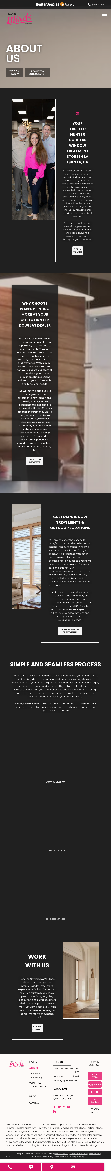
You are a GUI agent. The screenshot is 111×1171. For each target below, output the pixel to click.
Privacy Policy (61, 1153)
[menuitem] (38, 1062)
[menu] (104, 14)
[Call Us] (10, 1167)
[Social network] (59, 1107)
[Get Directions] (52, 1167)
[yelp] (73, 1107)
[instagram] (64, 1107)
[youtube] (68, 1107)
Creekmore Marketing (64, 1156)
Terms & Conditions (79, 1153)
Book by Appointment (65, 1080)
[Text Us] (31, 1167)
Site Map (80, 1156)
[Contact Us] (72, 1167)
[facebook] (55, 1107)
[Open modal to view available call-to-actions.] (93, 1167)
